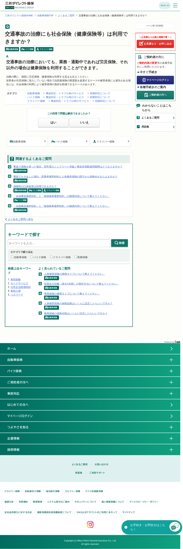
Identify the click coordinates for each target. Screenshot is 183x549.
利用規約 (23, 502)
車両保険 (16, 279)
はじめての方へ (18, 404)
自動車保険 (33, 93)
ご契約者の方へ (158, 94)
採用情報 (16, 449)
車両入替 (16, 290)
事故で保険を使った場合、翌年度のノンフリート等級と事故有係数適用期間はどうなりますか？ (68, 166)
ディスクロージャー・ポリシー (144, 502)
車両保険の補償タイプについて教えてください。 (72, 293)
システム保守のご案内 (58, 502)
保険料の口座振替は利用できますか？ (35, 186)
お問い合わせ (101, 464)
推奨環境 (37, 502)
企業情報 (16, 438)
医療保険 (82, 257)
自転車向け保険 (33, 491)
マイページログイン (157, 79)
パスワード (17, 294)
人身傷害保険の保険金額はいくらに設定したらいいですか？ (78, 303)
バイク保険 (33, 97)
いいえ (84, 122)
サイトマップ (128, 512)
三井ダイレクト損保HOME (19, 15)
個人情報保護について (113, 502)
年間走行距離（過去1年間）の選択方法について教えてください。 (81, 283)
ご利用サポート (97, 473)
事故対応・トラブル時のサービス (65, 93)
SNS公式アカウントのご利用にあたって (97, 512)
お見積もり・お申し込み (158, 43)
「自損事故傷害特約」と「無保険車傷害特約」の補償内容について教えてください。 (61, 196)
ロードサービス (19, 283)
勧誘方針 (9, 502)
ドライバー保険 (36, 101)
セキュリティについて (85, 502)
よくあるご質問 (66, 15)
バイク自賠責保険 (94, 491)
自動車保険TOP (45, 15)
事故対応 (16, 393)
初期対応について (100, 93)
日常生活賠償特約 (21, 287)
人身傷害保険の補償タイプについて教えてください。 (74, 273)
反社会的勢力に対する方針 (18, 512)
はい (53, 122)
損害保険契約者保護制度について (54, 512)
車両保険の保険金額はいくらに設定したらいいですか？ (76, 313)
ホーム (11, 348)
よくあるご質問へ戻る (20, 219)
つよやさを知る (21, 427)
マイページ (165, 5)
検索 (122, 243)
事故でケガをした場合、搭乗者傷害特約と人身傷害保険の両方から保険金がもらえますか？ (65, 176)
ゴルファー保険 (72, 491)
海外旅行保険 (53, 491)
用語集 (145, 126)
